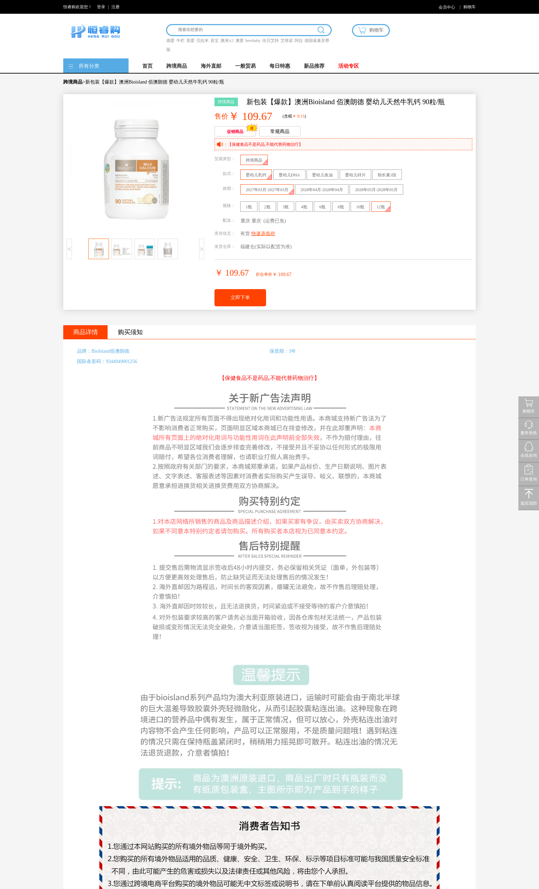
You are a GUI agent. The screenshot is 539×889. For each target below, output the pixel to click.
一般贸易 (245, 66)
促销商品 (235, 131)
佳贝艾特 (270, 40)
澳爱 (239, 40)
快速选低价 (263, 233)
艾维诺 (286, 40)
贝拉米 (202, 40)
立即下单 (240, 297)
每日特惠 (280, 66)
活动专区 (348, 66)
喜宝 (214, 40)
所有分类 (89, 66)
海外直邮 (211, 66)
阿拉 (299, 40)
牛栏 (180, 40)
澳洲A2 (227, 40)
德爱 (170, 40)
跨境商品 (176, 66)
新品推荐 (314, 66)
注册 (115, 6)
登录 (101, 6)
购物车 (469, 6)
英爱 (190, 40)
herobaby (253, 40)
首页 (147, 66)
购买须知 (130, 332)
